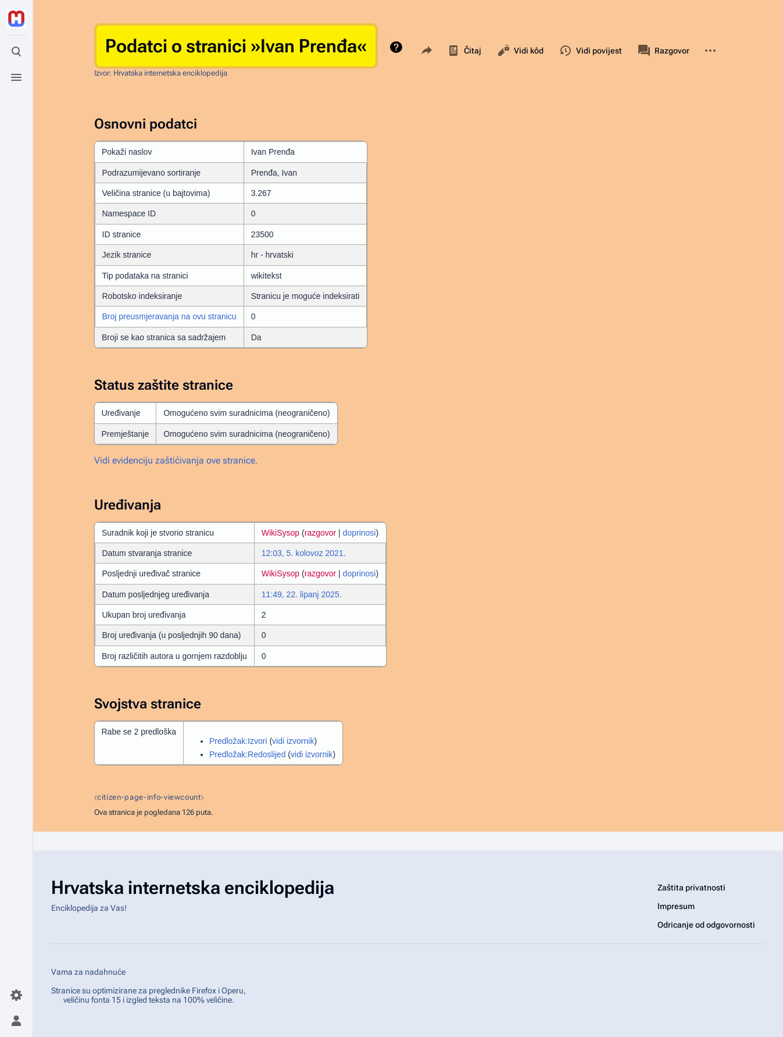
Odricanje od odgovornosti (706, 924)
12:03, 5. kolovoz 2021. (304, 553)
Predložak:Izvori (238, 741)
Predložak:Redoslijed (247, 754)
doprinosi (359, 532)
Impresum (676, 906)
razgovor (320, 532)
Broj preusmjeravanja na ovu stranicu (169, 316)
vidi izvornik (293, 741)
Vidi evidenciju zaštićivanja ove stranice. (176, 460)
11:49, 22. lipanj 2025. (302, 594)
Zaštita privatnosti (691, 887)
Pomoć (397, 47)
